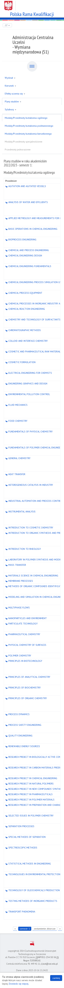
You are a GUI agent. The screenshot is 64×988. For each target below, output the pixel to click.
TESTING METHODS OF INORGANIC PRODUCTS (31, 900)
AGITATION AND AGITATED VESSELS (25, 186)
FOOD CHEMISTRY (16, 420)
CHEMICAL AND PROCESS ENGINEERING (27, 250)
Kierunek (10, 85)
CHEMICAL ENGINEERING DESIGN (23, 255)
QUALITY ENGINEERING (18, 735)
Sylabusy (10, 109)
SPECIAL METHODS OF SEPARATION (25, 836)
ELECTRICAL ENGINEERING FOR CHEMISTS (28, 372)
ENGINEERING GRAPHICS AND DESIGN (26, 383)
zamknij (56, 978)
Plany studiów (13, 101)
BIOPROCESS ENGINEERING (20, 239)
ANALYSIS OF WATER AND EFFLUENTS (26, 202)
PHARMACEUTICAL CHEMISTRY (22, 634)
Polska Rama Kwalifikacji (32, 14)
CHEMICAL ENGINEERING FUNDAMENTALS (28, 266)
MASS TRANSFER (15, 564)
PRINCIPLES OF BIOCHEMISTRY (23, 687)
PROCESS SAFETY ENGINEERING (23, 724)
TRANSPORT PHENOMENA (20, 911)
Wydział (10, 77)
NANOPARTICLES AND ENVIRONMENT (26, 618)
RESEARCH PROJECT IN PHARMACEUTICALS (29, 794)
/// (7, 25)
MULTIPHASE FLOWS (17, 607)
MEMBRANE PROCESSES (19, 580)
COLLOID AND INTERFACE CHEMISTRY (26, 340)
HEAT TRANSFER (15, 474)
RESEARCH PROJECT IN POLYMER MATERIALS (29, 799)
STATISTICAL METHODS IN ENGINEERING (28, 863)
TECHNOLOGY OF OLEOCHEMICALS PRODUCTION (32, 890)
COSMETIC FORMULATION (20, 362)
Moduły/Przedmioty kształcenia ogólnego (26, 117)
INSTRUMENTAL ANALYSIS (20, 511)
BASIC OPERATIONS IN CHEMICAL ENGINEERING (31, 228)
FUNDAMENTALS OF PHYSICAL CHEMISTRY (29, 431)
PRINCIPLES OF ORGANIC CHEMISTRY (26, 698)
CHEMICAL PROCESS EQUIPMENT (23, 292)
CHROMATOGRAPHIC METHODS (23, 330)
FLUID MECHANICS (16, 404)
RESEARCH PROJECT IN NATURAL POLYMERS (29, 783)
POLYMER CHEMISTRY (18, 655)
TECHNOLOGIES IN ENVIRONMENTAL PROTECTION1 (33, 874)
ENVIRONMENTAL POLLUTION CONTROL (27, 394)
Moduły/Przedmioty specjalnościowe (23, 141)
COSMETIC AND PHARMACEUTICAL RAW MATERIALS (33, 351)
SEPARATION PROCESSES (19, 826)
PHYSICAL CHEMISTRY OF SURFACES (25, 644)
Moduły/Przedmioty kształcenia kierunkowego (28, 133)
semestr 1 (25, 928)
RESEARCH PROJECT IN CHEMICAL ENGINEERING (31, 778)
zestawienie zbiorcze (44, 928)
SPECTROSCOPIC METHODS (21, 847)
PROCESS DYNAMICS (17, 714)
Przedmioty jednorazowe (18, 149)
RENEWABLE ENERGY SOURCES (22, 746)
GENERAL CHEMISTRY (17, 458)
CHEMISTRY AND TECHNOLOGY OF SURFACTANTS (32, 319)
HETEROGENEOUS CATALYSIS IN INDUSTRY (29, 484)
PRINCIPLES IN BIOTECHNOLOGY (23, 660)
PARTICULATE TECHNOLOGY (21, 623)
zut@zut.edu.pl (49, 963)
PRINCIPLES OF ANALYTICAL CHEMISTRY (27, 676)
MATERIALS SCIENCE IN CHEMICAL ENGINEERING (31, 575)
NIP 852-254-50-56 (46, 957)
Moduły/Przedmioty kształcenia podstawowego (29, 125)
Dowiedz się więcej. (19, 983)
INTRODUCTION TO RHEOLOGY (23, 548)
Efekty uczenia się (15, 93)
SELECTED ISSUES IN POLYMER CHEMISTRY (29, 815)
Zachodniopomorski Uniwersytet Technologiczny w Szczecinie (32, 4)
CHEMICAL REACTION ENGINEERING (25, 308)
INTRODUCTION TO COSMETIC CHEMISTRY (29, 527)
